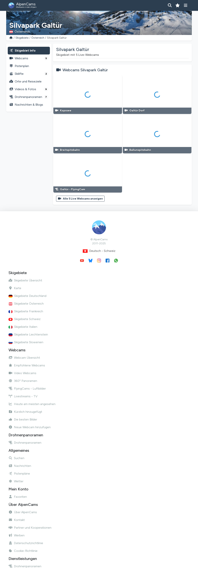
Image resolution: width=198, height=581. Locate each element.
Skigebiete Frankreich (26, 311)
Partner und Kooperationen (30, 527)
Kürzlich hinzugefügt (25, 412)
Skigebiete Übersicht (25, 280)
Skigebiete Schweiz (25, 319)
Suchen (16, 458)
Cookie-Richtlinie (23, 551)
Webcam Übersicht (24, 357)
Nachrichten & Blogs (26, 104)
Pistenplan (19, 66)
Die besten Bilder (23, 419)
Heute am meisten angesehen (32, 404)
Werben (17, 535)
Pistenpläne (19, 473)
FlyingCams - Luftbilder (27, 388)
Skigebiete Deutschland (27, 296)
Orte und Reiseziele (25, 81)
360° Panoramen (23, 381)
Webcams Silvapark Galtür (85, 70)
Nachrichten (20, 466)
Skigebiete (21, 37)
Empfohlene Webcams (27, 365)
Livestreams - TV (23, 396)
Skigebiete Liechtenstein (28, 334)
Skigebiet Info (22, 50)
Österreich (37, 37)
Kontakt (17, 520)
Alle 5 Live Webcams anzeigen (80, 198)
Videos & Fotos (28, 89)
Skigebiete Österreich (26, 303)
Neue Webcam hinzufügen (30, 427)
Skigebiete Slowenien (26, 342)
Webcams (28, 58)
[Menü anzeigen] (185, 5)
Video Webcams (22, 373)
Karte (15, 288)
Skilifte (28, 74)
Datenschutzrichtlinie (26, 543)
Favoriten (18, 497)
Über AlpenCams (23, 512)
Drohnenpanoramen (28, 97)
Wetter (16, 481)
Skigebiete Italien (23, 327)
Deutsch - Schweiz (99, 251)
